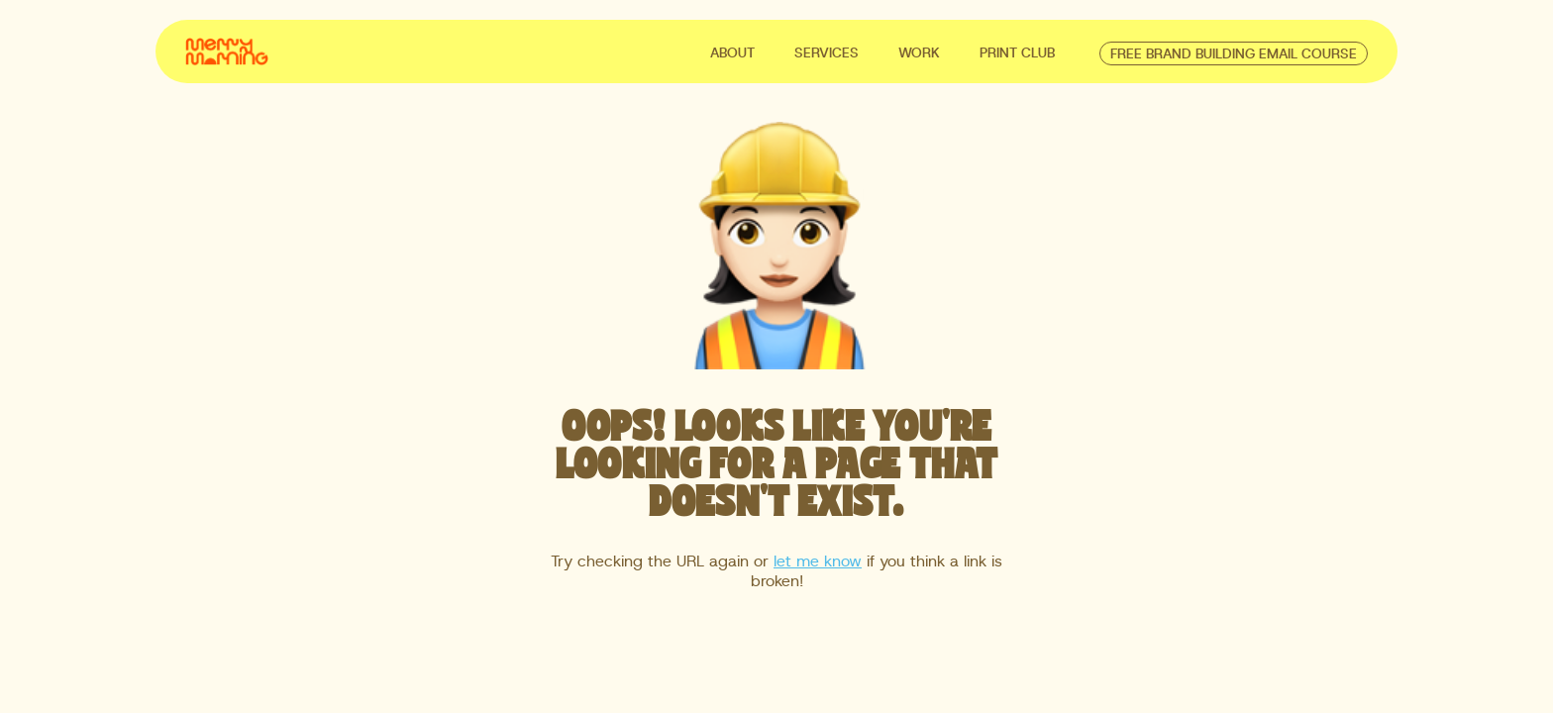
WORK (919, 53)
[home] (226, 49)
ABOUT (732, 53)
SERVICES (826, 53)
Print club (1017, 53)
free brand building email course (1233, 54)
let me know (818, 561)
